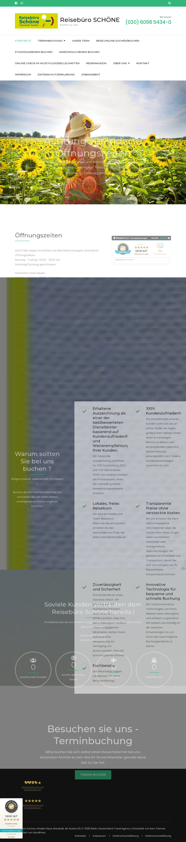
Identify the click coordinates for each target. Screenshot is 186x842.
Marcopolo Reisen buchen (79, 52)
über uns (120, 63)
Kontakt (142, 63)
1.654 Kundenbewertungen (11, 830)
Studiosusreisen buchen (33, 52)
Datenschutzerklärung (56, 74)
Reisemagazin (96, 63)
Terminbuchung (50, 40)
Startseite (23, 40)
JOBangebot (90, 74)
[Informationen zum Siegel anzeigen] (11, 835)
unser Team (81, 40)
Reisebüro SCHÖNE (90, 19)
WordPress (39, 832)
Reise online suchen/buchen (117, 40)
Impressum (23, 74)
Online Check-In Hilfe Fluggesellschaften (47, 63)
